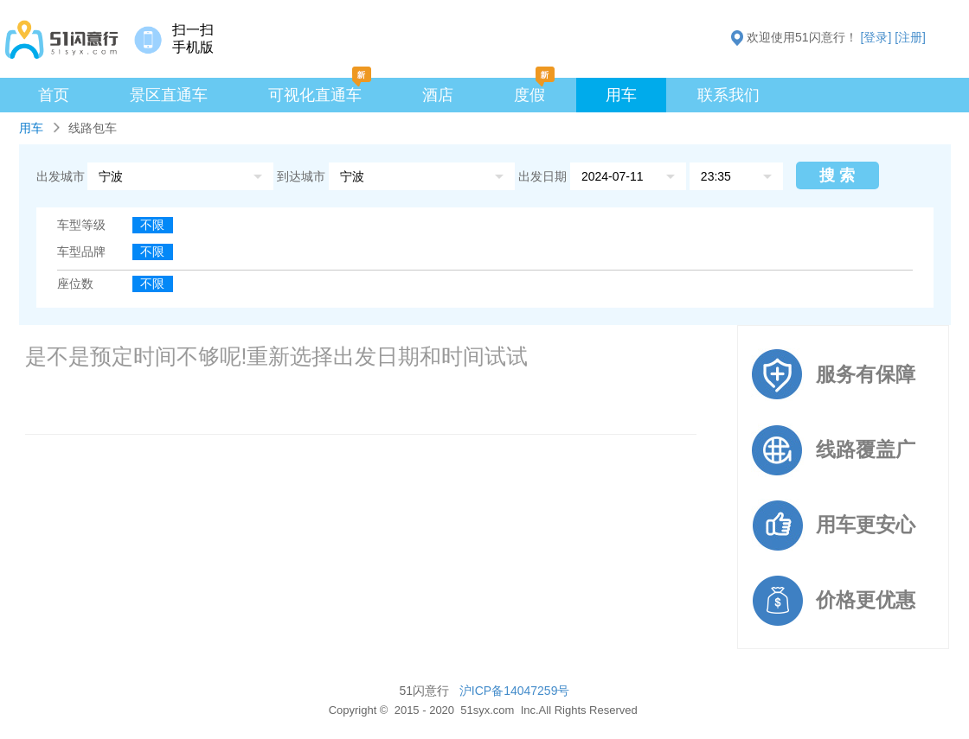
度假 (529, 95)
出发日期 (542, 176)
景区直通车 (169, 95)
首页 (53, 95)
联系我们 (728, 95)
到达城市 (303, 176)
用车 (621, 95)
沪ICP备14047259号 (514, 691)
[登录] (876, 37)
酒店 (437, 95)
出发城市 (60, 176)
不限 (152, 225)
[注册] (910, 37)
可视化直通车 (315, 95)
